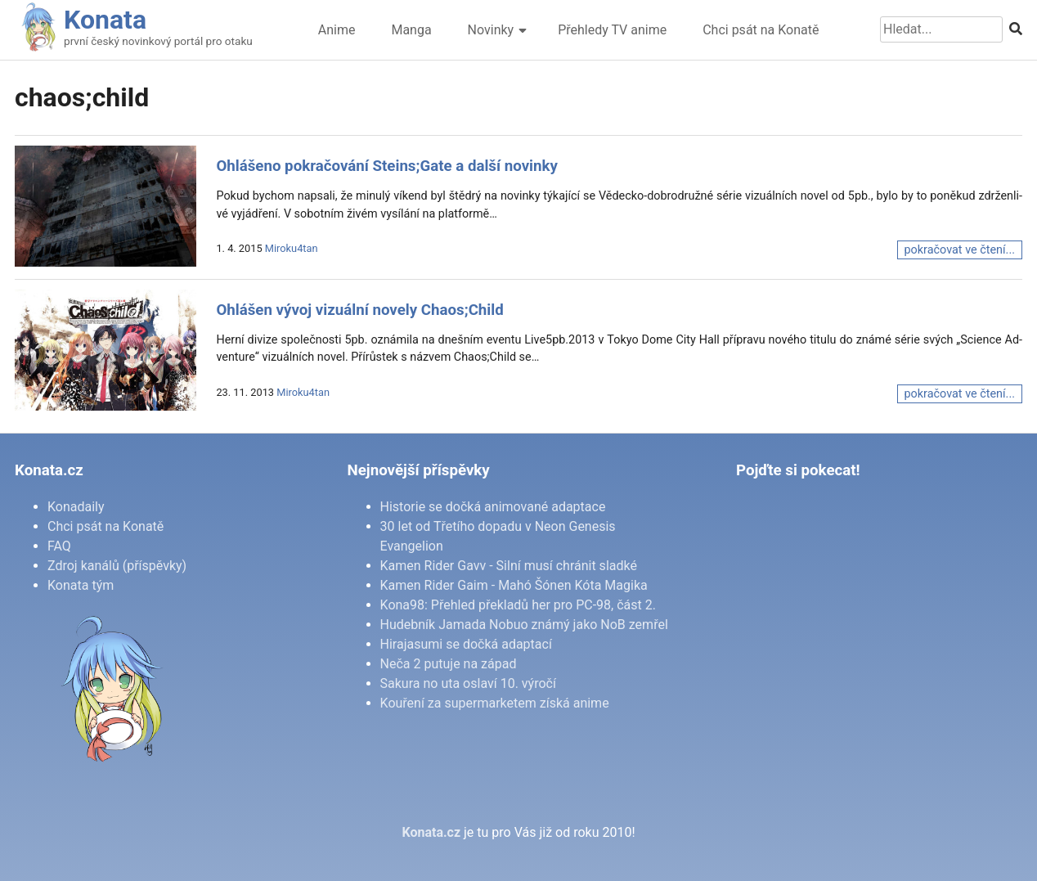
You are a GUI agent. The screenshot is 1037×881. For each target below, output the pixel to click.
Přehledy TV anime (612, 30)
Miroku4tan (291, 248)
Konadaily (76, 507)
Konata (105, 19)
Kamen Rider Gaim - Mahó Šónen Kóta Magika (514, 585)
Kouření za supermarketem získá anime (494, 703)
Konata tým (80, 585)
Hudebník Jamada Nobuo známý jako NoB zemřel (524, 624)
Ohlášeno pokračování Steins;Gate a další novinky (387, 166)
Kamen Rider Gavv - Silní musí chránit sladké (508, 565)
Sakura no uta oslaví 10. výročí (468, 683)
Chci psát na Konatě (761, 30)
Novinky (491, 30)
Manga (411, 30)
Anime (337, 30)
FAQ (59, 546)
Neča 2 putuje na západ (448, 664)
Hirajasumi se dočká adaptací (466, 644)
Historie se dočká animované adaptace (493, 507)
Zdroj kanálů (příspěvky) (116, 565)
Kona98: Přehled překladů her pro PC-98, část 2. (518, 605)
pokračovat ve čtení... (960, 250)
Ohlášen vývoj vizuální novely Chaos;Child (359, 310)
